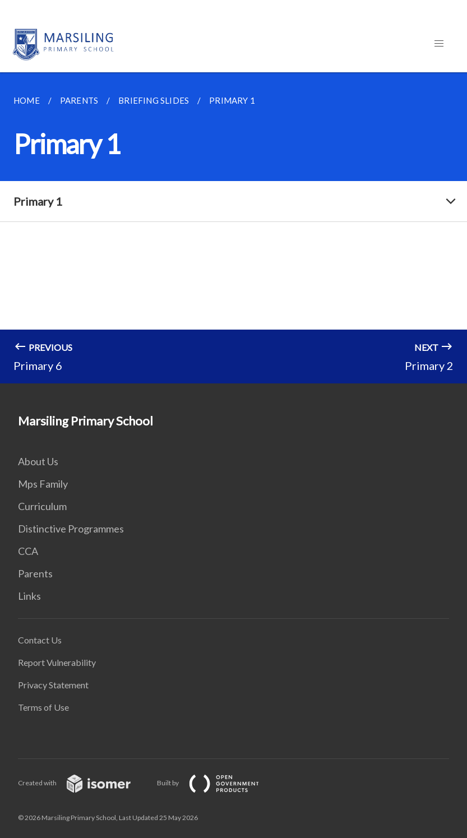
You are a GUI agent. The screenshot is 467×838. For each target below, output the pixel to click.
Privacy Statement (53, 684)
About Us (38, 461)
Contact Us (40, 640)
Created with (83, 783)
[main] (233, 227)
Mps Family (43, 484)
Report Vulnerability (57, 662)
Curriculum (42, 506)
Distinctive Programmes (71, 528)
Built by (217, 783)
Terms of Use (43, 707)
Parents (35, 573)
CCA (28, 551)
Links (29, 596)
